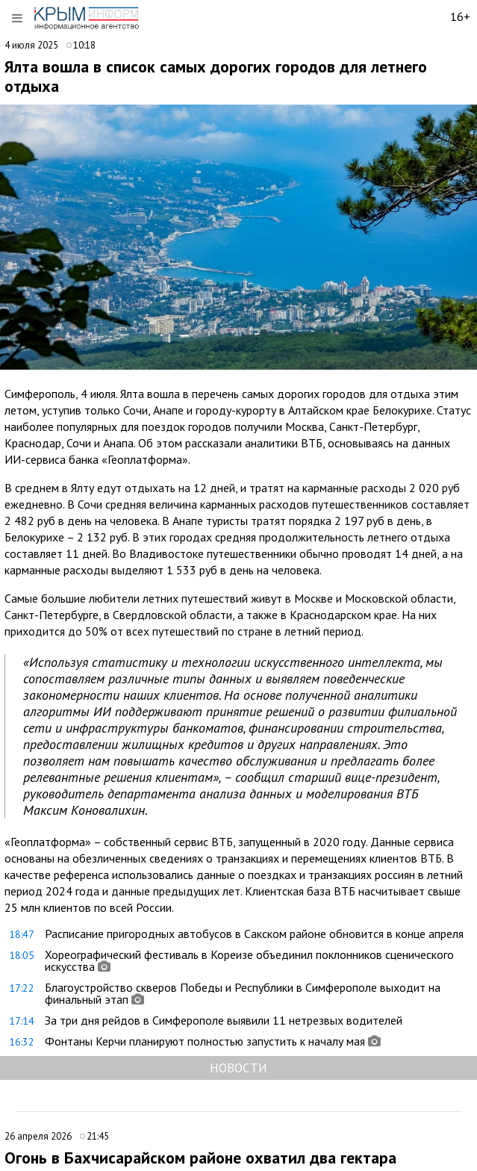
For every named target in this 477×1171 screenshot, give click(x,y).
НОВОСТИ (238, 1067)
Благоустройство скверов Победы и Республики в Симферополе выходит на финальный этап (242, 993)
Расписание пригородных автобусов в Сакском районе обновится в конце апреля (254, 933)
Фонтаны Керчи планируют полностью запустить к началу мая (205, 1041)
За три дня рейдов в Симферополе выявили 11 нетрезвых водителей (223, 1020)
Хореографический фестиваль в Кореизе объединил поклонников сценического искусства (249, 960)
